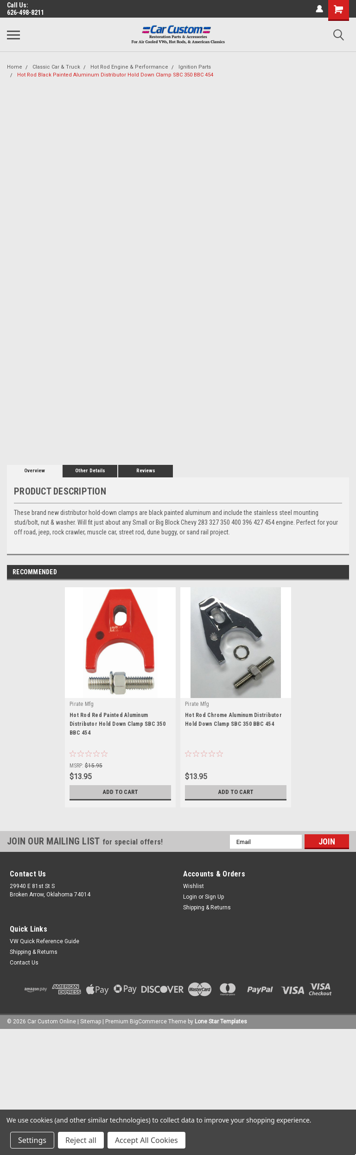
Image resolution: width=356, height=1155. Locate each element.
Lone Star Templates (221, 1021)
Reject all (80, 1140)
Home (14, 67)
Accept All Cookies (146, 1140)
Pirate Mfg (82, 704)
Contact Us (24, 962)
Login (190, 897)
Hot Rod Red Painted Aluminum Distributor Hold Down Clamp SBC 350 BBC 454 (117, 724)
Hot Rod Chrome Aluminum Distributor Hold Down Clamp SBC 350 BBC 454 (233, 719)
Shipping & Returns (207, 907)
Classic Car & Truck (56, 67)
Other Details (90, 471)
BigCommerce (148, 1021)
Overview (34, 471)
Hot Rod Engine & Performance (129, 67)
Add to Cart (120, 792)
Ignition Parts (194, 67)
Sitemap (90, 1021)
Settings (32, 1140)
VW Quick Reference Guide (44, 941)
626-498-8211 (25, 12)
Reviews (145, 471)
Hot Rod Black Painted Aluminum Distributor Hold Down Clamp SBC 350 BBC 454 (115, 75)
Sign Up (214, 897)
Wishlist (193, 886)
